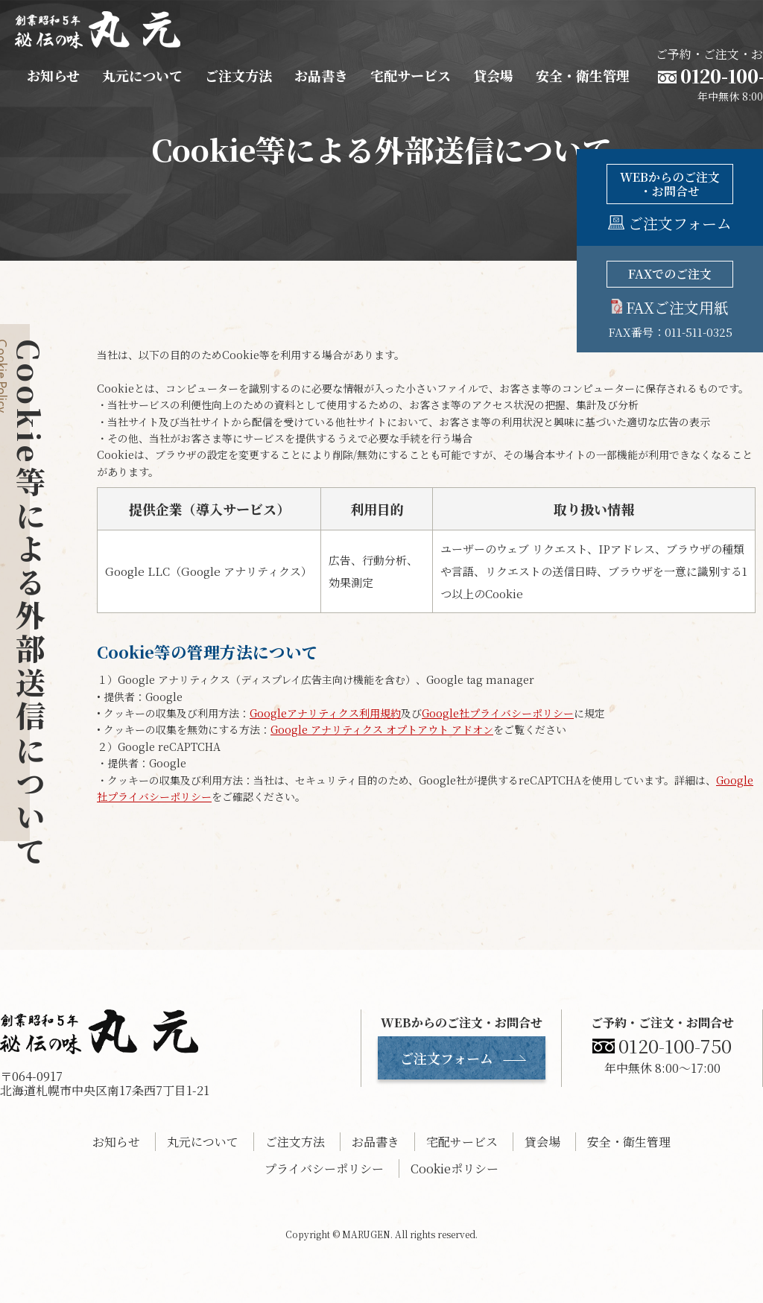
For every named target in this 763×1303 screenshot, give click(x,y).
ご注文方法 (238, 75)
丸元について (142, 75)
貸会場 (493, 75)
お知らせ (53, 75)
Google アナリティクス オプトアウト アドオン (381, 729)
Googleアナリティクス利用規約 (325, 713)
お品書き (321, 75)
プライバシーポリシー (324, 1168)
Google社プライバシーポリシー (498, 713)
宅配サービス (410, 75)
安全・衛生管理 (583, 75)
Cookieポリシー (454, 1168)
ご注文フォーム (446, 1058)
